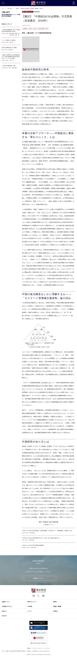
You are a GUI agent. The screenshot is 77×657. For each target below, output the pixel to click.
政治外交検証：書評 (43, 28)
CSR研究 (29, 606)
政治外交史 (10, 8)
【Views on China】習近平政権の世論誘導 (48, 545)
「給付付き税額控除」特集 (11, 66)
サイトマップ (47, 648)
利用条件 (29, 648)
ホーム (3, 8)
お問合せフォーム (38, 578)
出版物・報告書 (57, 606)
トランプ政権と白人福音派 (11, 41)
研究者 (55, 601)
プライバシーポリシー (37, 648)
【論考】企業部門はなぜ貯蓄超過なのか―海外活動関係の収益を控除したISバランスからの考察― (11, 57)
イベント (29, 611)
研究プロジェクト (32, 601)
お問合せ (55, 611)
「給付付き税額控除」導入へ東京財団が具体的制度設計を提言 (11, 32)
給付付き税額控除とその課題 (11, 48)
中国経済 (25, 28)
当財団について (6, 601)
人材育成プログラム (7, 606)
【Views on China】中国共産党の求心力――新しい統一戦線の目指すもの (48, 539)
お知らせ (4, 611)
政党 (30, 28)
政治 (35, 28)
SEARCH (4, 615)
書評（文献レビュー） (27, 11)
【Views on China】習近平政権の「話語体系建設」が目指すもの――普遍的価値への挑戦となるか (48, 531)
